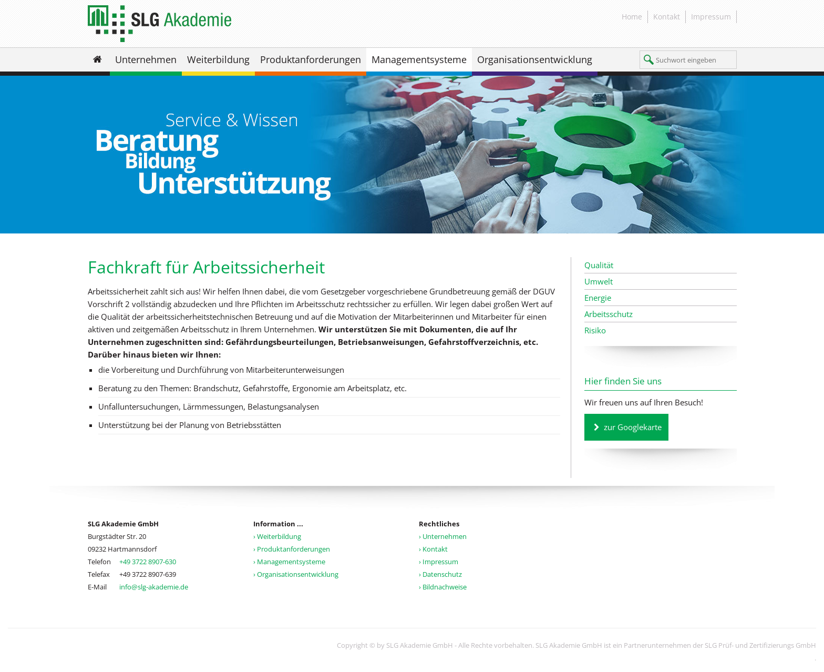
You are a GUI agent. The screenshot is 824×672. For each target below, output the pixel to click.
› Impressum (438, 561)
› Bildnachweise (443, 587)
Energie (597, 297)
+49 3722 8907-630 (147, 561)
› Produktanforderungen (291, 549)
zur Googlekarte (633, 427)
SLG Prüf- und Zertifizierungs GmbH (760, 645)
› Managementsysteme (289, 561)
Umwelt (598, 281)
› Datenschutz (440, 574)
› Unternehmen (443, 536)
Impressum (711, 17)
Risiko (595, 330)
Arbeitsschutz (608, 314)
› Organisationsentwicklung (295, 574)
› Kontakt (433, 549)
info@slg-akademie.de (153, 587)
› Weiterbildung (277, 536)
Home (632, 17)
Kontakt (666, 17)
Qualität (598, 265)
